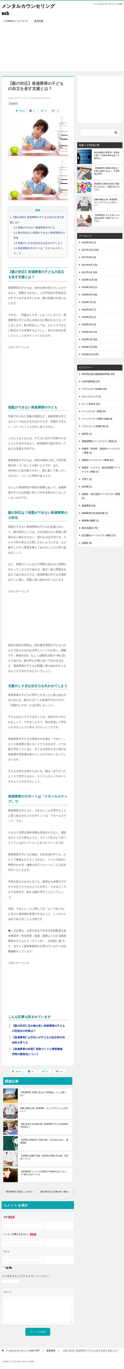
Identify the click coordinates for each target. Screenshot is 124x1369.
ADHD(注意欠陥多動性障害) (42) (98, 374)
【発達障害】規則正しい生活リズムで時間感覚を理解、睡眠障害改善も (21, 1192)
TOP (22, 1350)
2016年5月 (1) (89, 317)
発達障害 (13, 104)
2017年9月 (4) (89, 257)
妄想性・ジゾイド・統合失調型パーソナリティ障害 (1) (101, 469)
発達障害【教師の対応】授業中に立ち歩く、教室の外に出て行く (106, 187)
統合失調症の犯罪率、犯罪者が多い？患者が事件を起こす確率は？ (106, 155)
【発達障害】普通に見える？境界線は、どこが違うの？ (43, 1093)
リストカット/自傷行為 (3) (95, 426)
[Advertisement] (62, 48)
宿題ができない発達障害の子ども (34, 227)
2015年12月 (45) (90, 354)
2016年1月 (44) (89, 347)
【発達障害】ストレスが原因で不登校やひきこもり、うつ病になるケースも (44, 1173)
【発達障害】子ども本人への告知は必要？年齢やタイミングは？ (106, 218)
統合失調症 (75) (90, 528)
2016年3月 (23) (89, 332)
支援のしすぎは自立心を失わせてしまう (38, 243)
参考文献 (38, 21)
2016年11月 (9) (89, 279)
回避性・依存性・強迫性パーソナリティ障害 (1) (101, 450)
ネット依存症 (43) (91, 404)
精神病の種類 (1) (90, 520)
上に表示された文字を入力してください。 (27, 1276)
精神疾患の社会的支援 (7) (95, 513)
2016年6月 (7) (89, 309)
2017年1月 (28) (89, 272)
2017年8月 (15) (89, 265)
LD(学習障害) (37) (91, 381)
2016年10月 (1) (89, 287)
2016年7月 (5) (89, 302)
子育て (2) (87, 479)
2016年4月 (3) (89, 324)
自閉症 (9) (87, 543)
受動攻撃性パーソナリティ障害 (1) (99, 441)
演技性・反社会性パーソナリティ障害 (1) (101, 496)
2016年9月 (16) (89, 294)
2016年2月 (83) (89, 339)
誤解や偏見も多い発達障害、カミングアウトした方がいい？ (44, 1109)
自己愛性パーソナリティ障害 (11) (99, 535)
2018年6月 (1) (89, 242)
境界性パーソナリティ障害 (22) (98, 460)
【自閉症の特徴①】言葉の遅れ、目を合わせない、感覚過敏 (44, 1141)
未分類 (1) (87, 486)
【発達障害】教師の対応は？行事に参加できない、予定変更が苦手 (106, 171)
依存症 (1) (87, 433)
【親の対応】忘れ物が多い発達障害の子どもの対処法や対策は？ (44, 1125)
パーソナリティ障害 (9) (93, 411)
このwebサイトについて (15, 21)
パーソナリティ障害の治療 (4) (97, 418)
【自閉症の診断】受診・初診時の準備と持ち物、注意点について (44, 1157)
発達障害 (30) (88, 505)
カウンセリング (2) (91, 396)
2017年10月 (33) (90, 250)
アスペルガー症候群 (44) (94, 389)
